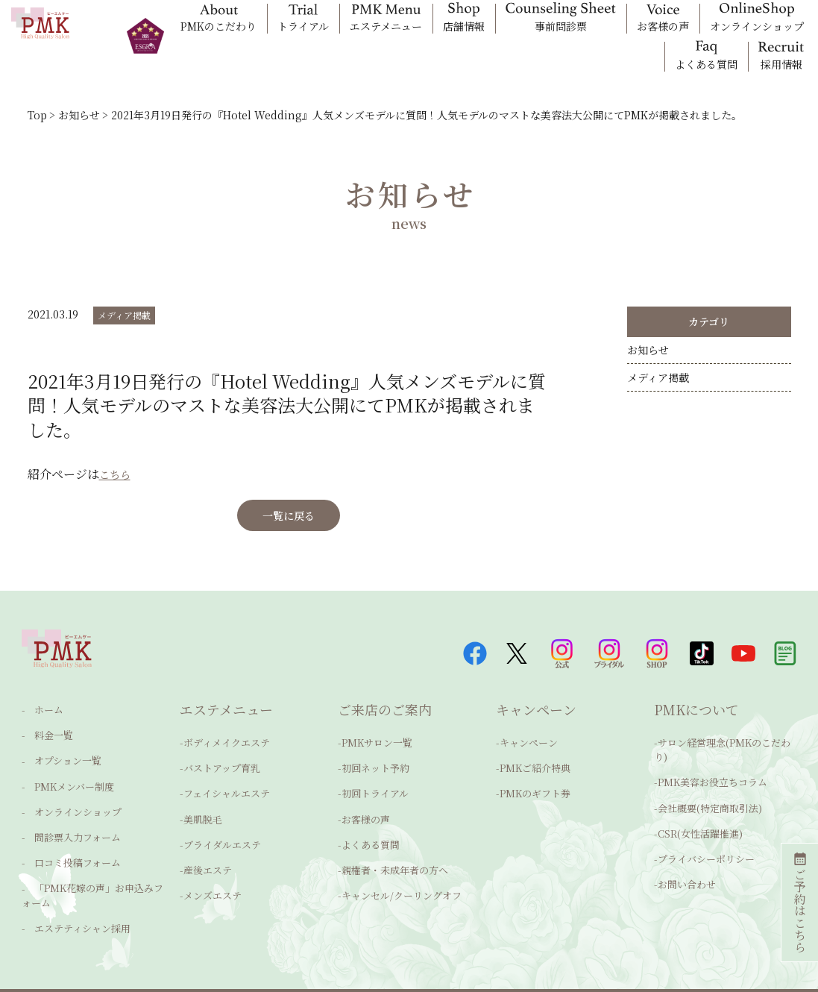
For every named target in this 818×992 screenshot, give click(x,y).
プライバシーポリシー (706, 848)
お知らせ (648, 355)
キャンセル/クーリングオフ (402, 880)
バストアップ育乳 (221, 771)
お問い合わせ (687, 869)
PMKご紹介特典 (535, 771)
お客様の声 (366, 815)
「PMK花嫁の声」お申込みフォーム (92, 874)
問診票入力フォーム (68, 826)
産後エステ (207, 859)
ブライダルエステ (222, 836)
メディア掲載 (124, 315)
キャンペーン (529, 749)
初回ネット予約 (375, 771)
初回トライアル (375, 793)
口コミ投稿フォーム (68, 848)
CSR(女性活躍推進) (700, 825)
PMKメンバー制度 (65, 782)
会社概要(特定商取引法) (710, 804)
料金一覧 (44, 739)
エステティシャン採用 (73, 902)
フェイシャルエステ (226, 793)
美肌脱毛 (202, 815)
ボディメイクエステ (226, 749)
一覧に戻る (288, 515)
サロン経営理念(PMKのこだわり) (722, 754)
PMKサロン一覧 (377, 749)
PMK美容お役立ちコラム (712, 782)
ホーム (39, 716)
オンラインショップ (69, 804)
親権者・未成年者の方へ (395, 859)
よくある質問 (371, 836)
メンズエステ (212, 880)
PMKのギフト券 (535, 793)
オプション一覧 (58, 760)
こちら (117, 474)
